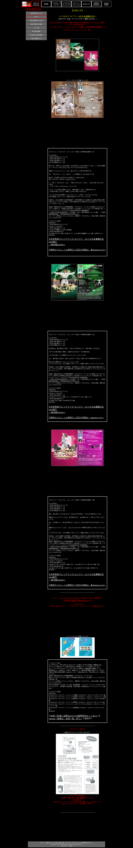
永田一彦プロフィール (36, 13)
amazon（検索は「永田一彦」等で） (65, 718)
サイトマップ (64, 845)
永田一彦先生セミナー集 (36, 20)
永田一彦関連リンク (36, 38)
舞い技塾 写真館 (36, 31)
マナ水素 (70, 845)
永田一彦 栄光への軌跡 (36, 24)
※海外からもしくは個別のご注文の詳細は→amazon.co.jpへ (76, 417)
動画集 (46, 4)
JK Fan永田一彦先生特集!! (36, 34)
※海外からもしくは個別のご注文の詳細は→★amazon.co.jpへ (77, 250)
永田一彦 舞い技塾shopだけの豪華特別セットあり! (74, 716)
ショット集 (36, 27)
